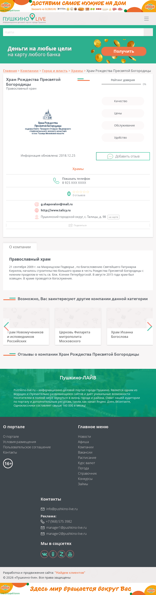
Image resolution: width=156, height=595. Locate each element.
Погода (83, 468)
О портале (11, 436)
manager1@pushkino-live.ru (66, 527)
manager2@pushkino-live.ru (66, 533)
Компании (86, 447)
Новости (84, 436)
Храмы (78, 169)
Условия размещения (19, 442)
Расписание (87, 457)
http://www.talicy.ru (56, 210)
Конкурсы (85, 478)
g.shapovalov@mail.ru (57, 204)
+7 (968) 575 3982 (59, 521)
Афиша (83, 442)
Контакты (10, 452)
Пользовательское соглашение (27, 447)
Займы (83, 484)
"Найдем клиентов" (70, 572)
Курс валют (86, 463)
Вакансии (85, 452)
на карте (113, 217)
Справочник (87, 473)
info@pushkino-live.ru (62, 509)
